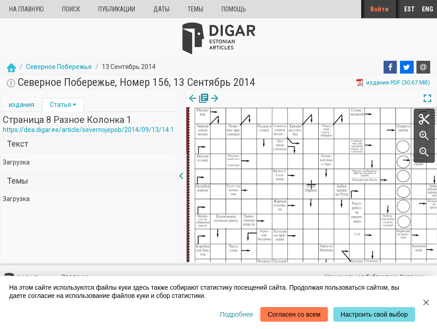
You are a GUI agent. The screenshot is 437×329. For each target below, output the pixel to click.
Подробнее (236, 314)
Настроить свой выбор (374, 314)
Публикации (116, 9)
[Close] (426, 302)
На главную (26, 9)
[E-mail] (423, 67)
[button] (74, 104)
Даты (161, 9)
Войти (379, 9)
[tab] (21, 105)
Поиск (71, 9)
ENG (427, 9)
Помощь (233, 9)
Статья (60, 104)
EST (409, 9)
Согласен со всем (294, 314)
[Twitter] (407, 67)
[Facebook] (390, 67)
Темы (195, 9)
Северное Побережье (59, 66)
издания (21, 104)
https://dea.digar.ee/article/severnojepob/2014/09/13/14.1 (88, 129)
